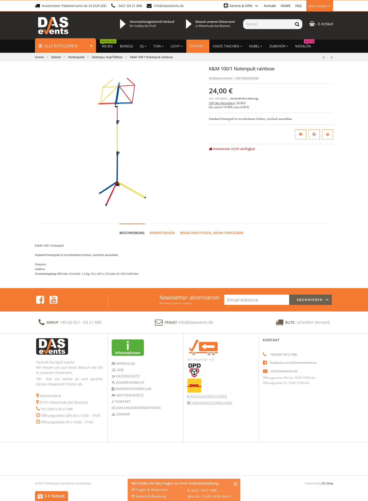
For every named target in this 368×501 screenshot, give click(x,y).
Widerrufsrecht (130, 378)
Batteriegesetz (129, 390)
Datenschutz (127, 371)
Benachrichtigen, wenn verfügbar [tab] (211, 228)
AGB (119, 365)
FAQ (298, 6)
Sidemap (122, 409)
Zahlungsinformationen (138, 403)
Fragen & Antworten (149, 489)
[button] (241, 5)
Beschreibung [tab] (132, 228)
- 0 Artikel (321, 24)
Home (39, 57)
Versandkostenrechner (211, 398)
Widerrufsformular (133, 384)
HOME (286, 6)
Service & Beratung (148, 496)
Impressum (125, 359)
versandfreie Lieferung (244, 98)
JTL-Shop (327, 479)
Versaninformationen (207, 392)
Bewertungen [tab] (162, 228)
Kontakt (270, 6)
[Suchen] (267, 24)
